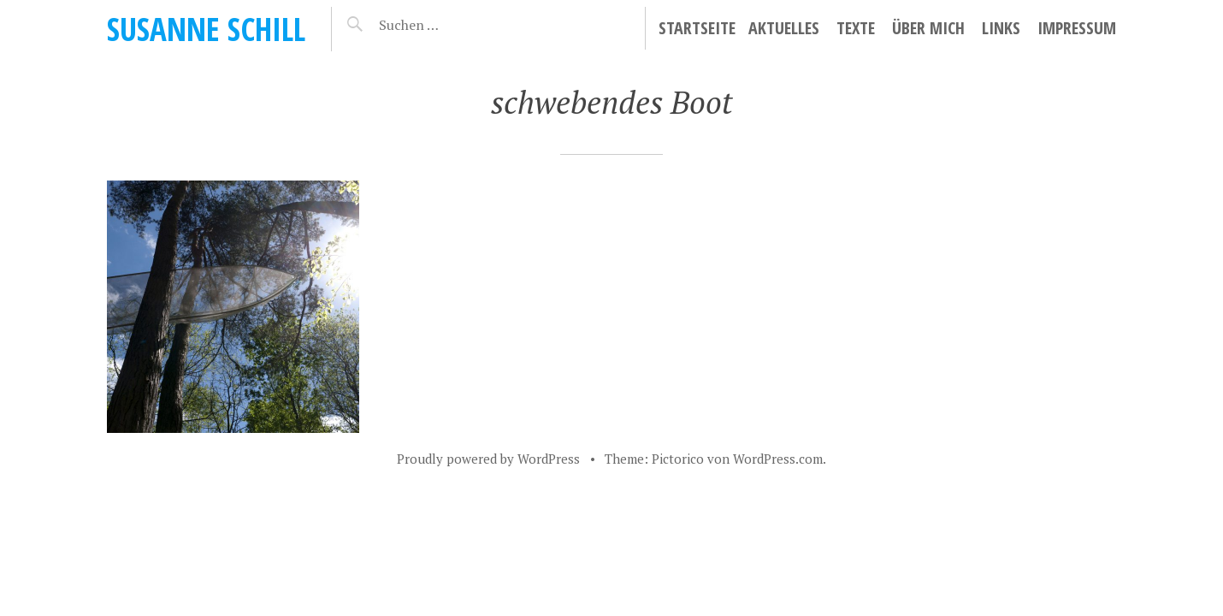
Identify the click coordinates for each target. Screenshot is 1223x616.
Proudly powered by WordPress (488, 458)
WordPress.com (778, 458)
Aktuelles (783, 27)
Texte (855, 27)
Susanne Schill (206, 28)
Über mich (928, 27)
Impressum (1076, 27)
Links (1001, 27)
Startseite (697, 27)
